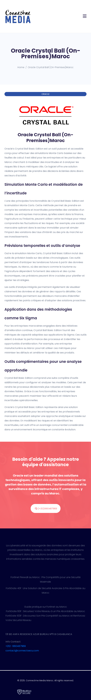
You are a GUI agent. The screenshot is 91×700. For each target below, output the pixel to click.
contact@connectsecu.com (22, 650)
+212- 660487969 (16, 646)
